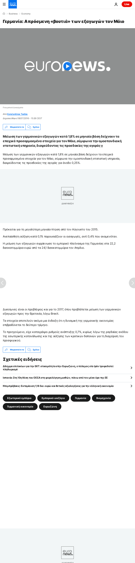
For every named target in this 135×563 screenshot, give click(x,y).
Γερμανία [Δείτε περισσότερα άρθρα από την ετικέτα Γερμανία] (80, 398)
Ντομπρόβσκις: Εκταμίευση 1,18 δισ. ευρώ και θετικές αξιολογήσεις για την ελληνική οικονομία (58, 385)
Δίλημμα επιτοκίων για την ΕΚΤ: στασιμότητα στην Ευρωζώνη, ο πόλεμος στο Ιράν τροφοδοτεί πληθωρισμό (58, 368)
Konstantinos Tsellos (17, 114)
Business (13, 14)
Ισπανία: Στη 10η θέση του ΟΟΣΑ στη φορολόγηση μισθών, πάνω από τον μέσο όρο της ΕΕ (55, 377)
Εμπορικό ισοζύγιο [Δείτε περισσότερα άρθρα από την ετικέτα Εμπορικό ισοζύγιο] (53, 398)
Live (126, 4)
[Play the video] (67, 66)
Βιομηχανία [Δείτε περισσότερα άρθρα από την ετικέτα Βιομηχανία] (103, 398)
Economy (26, 14)
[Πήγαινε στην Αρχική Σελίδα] (12, 4)
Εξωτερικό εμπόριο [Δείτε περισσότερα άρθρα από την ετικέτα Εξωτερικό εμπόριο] (19, 398)
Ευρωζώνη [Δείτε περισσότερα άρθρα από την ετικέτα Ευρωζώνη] (50, 406)
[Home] (4, 13)
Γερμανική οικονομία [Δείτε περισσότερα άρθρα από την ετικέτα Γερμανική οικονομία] (20, 406)
